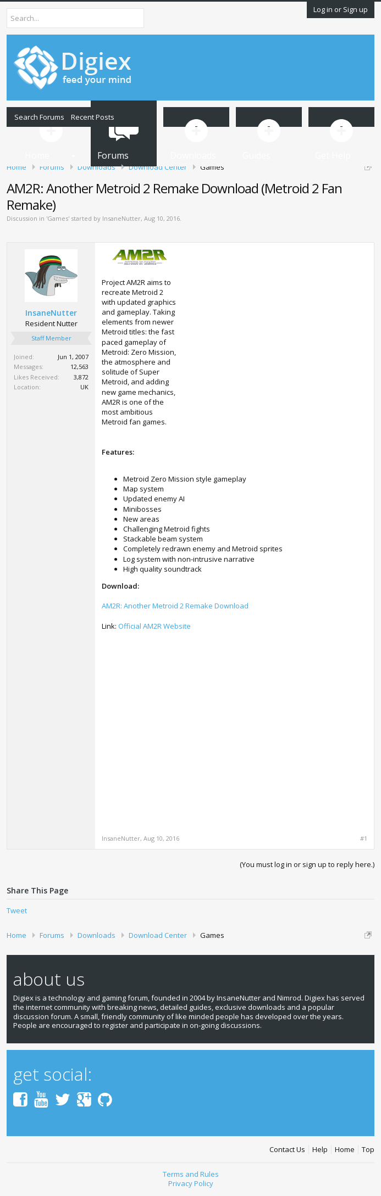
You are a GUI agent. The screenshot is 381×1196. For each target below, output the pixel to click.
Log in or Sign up (340, 9)
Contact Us (287, 1149)
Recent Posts (92, 117)
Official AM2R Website (154, 626)
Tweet (17, 910)
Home (345, 1149)
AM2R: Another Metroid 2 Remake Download (175, 606)
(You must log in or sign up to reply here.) (307, 864)
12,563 (79, 366)
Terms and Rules (191, 1174)
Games (57, 218)
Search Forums (39, 117)
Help (320, 1149)
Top (368, 1149)
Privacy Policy (190, 1183)
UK (84, 387)
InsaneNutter (121, 218)
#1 (363, 838)
